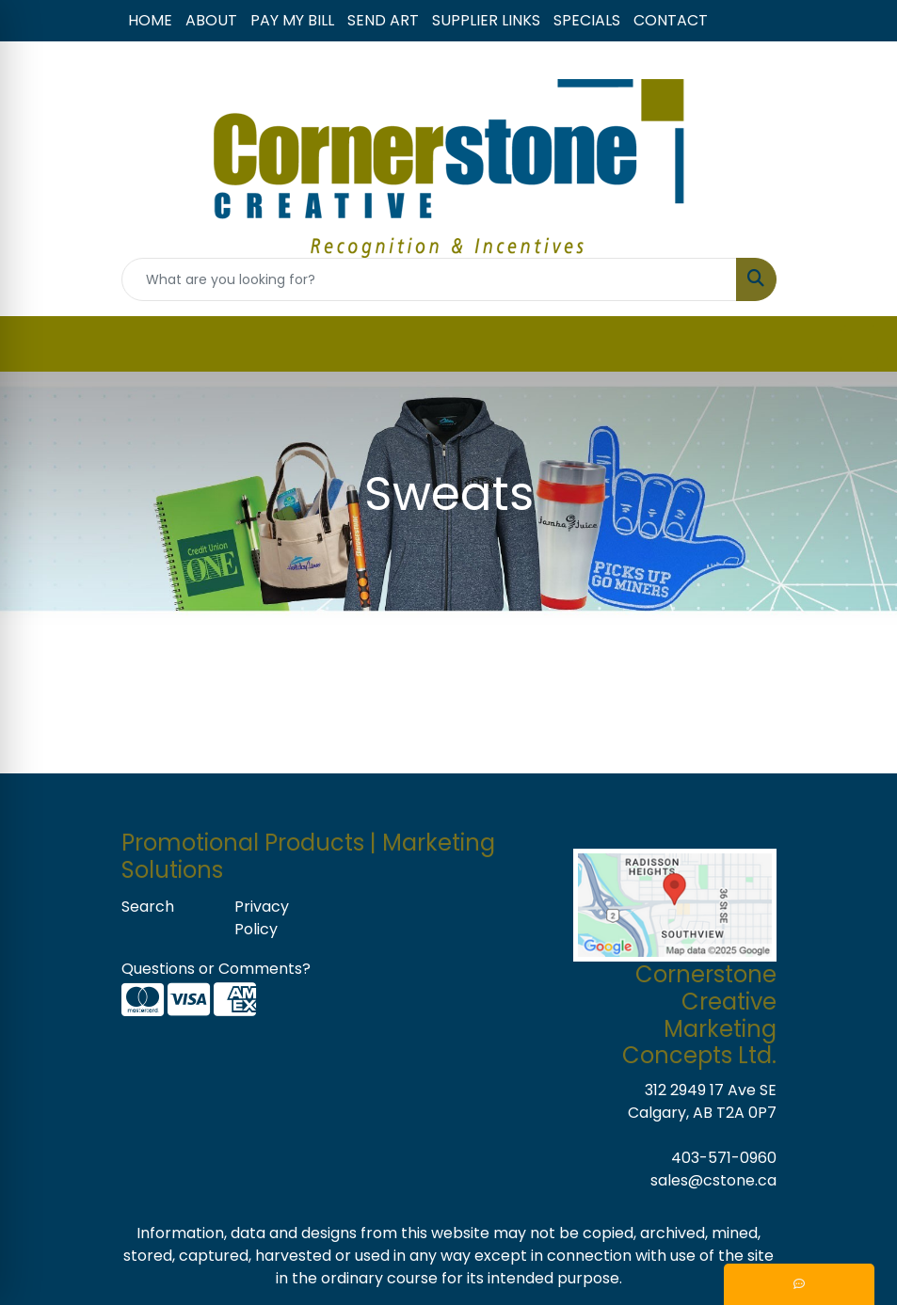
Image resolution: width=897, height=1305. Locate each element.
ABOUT (211, 20)
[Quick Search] (429, 279)
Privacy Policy (261, 918)
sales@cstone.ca (713, 1180)
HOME (150, 20)
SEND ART (383, 20)
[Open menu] (859, 344)
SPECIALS (586, 20)
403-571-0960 (724, 1158)
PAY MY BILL (292, 20)
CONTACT (670, 20)
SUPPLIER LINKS (486, 20)
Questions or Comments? (216, 968)
